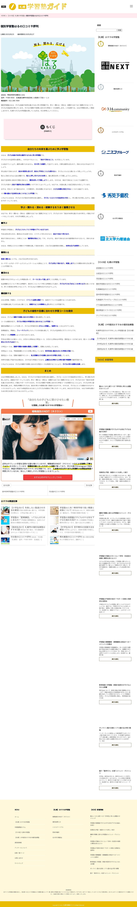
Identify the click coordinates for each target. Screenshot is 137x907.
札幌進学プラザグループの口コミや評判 (111, 299)
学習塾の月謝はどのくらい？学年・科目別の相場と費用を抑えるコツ (115, 557)
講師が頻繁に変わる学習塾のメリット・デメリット (105, 835)
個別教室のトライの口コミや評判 (109, 310)
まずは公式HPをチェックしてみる (48, 477)
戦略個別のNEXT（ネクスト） (62, 817)
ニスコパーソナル (58, 827)
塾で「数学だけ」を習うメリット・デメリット (104, 873)
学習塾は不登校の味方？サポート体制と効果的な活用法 (105, 849)
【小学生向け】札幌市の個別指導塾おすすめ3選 (114, 338)
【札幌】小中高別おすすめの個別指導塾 (27, 837)
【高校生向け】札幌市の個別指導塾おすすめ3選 (28, 528)
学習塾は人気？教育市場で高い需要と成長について (77, 508)
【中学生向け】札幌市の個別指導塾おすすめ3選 (114, 343)
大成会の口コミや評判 (104, 273)
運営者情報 (18, 842)
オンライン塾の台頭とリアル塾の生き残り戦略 (104, 868)
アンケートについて (21, 848)
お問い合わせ (19, 858)
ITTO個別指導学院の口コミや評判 (109, 305)
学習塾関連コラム (20, 827)
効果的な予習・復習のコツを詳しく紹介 (113, 472)
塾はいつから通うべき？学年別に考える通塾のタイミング (105, 817)
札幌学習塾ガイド (68, 905)
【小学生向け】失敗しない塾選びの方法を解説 (28, 508)
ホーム (17, 817)
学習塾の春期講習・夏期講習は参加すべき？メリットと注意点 (105, 856)
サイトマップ (19, 863)
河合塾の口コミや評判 (21, 536)
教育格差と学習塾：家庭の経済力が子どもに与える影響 (105, 863)
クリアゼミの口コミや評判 (106, 315)
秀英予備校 (56, 832)
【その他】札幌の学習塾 (22, 832)
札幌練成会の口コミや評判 (106, 289)
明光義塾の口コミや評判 (71, 536)
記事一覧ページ (19, 853)
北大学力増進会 (57, 837)
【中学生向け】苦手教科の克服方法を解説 (77, 528)
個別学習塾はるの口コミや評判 (108, 283)
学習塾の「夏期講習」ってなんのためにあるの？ (28, 518)
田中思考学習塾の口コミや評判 (108, 294)
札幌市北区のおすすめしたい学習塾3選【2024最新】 (114, 331)
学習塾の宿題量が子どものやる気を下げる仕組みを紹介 (77, 518)
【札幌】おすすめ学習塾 (22, 822)
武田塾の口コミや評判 (104, 268)
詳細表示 (47, 131)
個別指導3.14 (57, 822)
